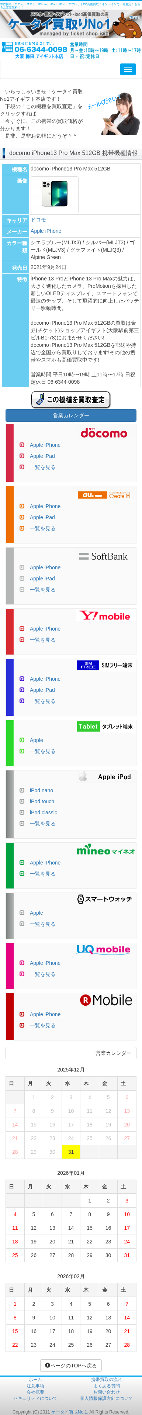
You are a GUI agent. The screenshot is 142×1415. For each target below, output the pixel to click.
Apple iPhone (46, 231)
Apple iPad (42, 456)
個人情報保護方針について (106, 1398)
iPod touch (42, 801)
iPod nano (41, 790)
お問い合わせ (106, 1392)
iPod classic (43, 812)
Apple (36, 740)
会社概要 (35, 1392)
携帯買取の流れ (106, 1379)
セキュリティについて (35, 1398)
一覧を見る (43, 467)
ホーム (35, 1379)
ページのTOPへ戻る (71, 1366)
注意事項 (35, 1385)
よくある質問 (106, 1385)
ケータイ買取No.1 (69, 1412)
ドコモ (38, 219)
